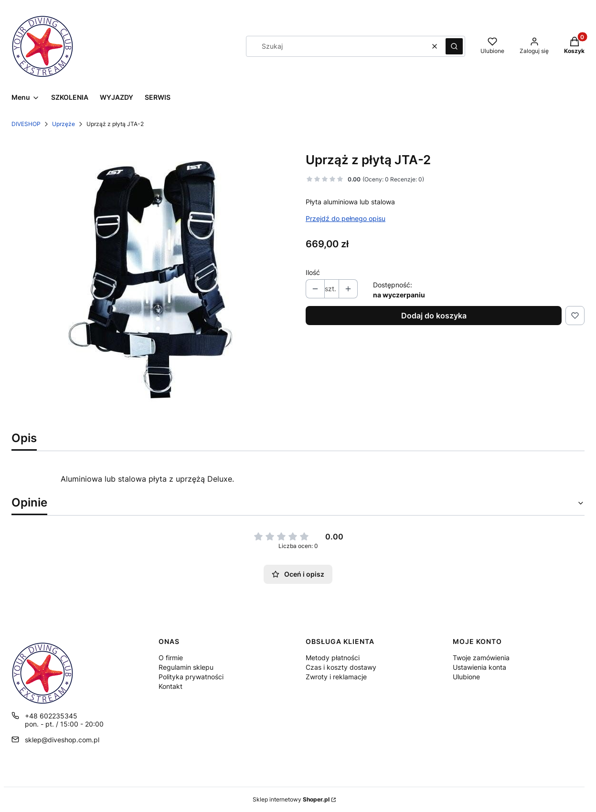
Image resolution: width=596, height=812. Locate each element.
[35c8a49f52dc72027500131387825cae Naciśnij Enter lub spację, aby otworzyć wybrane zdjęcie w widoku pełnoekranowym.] (151, 281)
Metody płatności (333, 658)
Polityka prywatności (191, 677)
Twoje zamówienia (481, 658)
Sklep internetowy (291, 799)
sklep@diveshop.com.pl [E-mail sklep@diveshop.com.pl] (62, 740)
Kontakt (170, 686)
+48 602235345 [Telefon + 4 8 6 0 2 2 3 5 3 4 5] (51, 716)
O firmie (171, 658)
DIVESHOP (26, 123)
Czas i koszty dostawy (341, 667)
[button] (454, 46)
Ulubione (466, 677)
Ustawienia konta (479, 667)
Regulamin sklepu (186, 667)
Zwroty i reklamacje (336, 677)
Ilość (313, 272)
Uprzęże (63, 123)
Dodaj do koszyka (434, 315)
